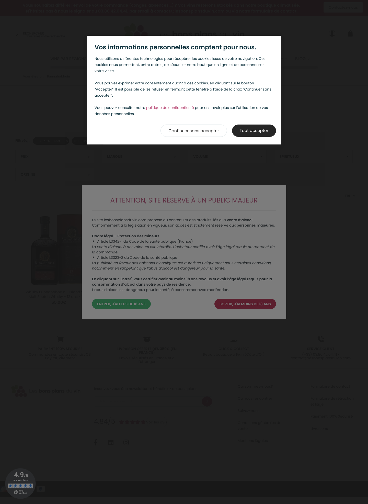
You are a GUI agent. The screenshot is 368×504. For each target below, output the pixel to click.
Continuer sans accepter (193, 131)
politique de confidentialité (170, 107)
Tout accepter (254, 130)
